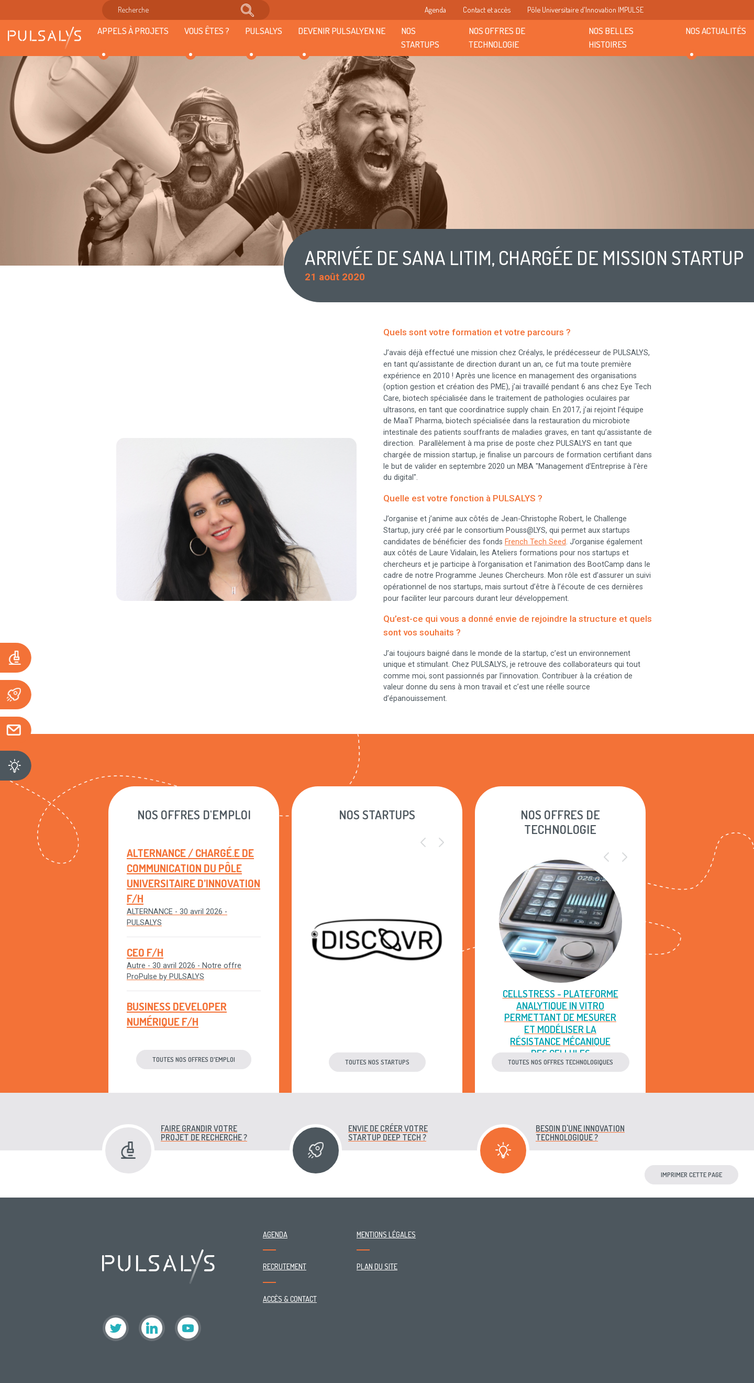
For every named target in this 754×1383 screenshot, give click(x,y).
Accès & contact (290, 1298)
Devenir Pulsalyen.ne (341, 30)
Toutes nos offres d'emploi (193, 1059)
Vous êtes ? (206, 30)
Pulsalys (263, 30)
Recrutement (284, 1266)
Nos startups (420, 37)
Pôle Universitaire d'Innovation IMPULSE (585, 9)
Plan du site (377, 1266)
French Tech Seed (535, 541)
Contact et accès (487, 9)
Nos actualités (715, 30)
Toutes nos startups (377, 1062)
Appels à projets (133, 30)
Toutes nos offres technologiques (560, 1062)
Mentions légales (386, 1234)
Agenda (435, 9)
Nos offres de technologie (497, 37)
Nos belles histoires (611, 37)
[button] (423, 843)
